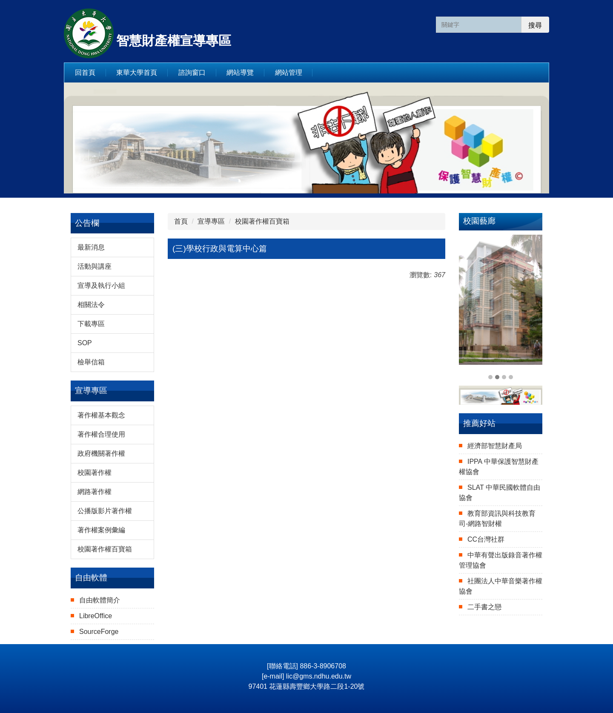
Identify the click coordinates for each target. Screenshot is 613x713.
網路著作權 (94, 491)
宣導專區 (211, 221)
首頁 (181, 221)
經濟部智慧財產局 (494, 445)
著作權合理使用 (101, 434)
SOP (84, 343)
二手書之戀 (484, 607)
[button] (469, 308)
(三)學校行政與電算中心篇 (219, 248)
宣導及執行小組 (101, 285)
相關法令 (91, 304)
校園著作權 (94, 472)
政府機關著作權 (101, 453)
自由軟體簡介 (99, 600)
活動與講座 (94, 266)
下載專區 (91, 323)
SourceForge (99, 631)
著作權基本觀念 (101, 415)
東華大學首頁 (136, 72)
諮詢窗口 (192, 72)
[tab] (490, 377)
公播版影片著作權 (104, 510)
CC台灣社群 (485, 539)
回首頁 (85, 72)
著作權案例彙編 (101, 530)
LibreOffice (95, 615)
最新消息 (91, 247)
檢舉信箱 (91, 362)
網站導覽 (240, 72)
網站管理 (288, 72)
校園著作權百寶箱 (104, 549)
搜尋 (535, 25)
